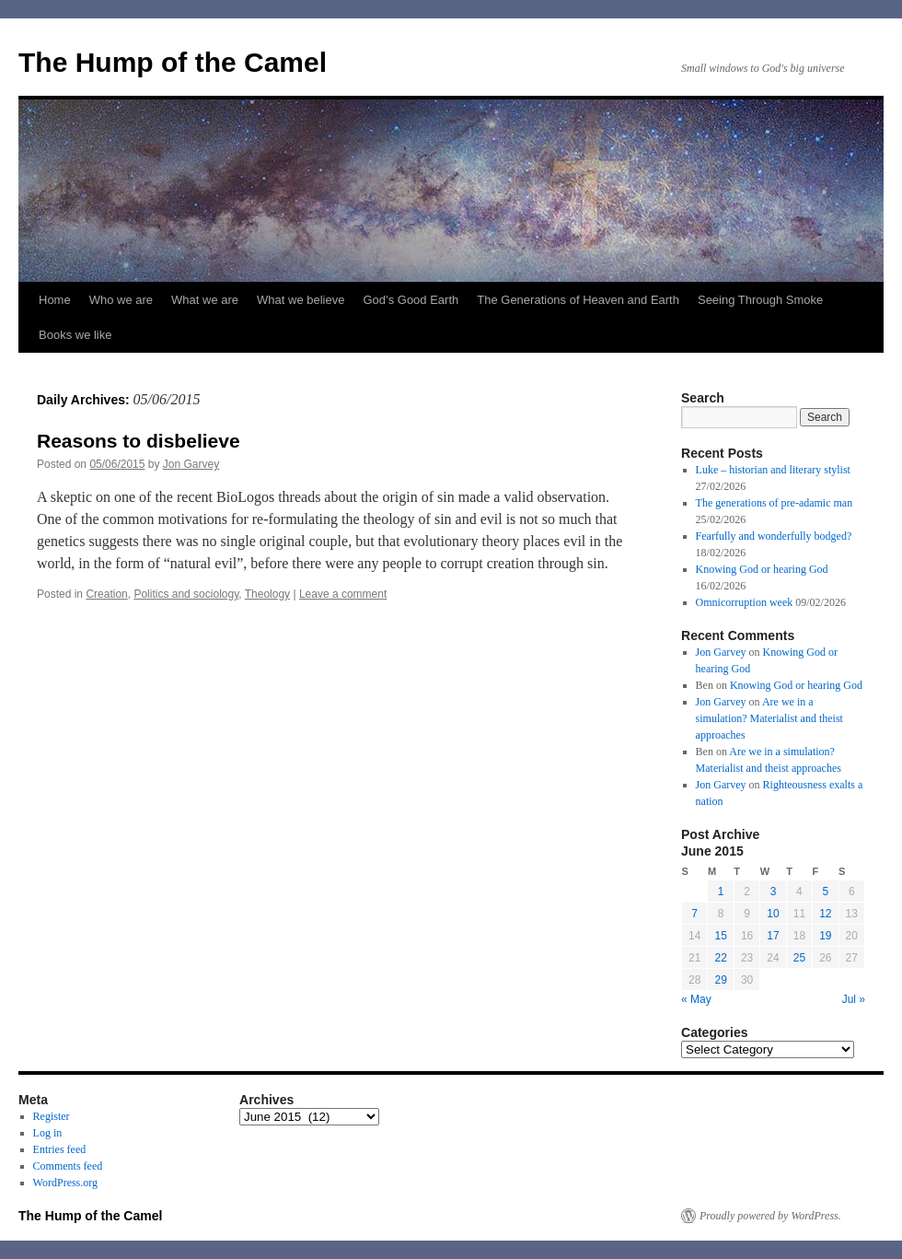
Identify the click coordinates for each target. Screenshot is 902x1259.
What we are (204, 300)
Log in (48, 1132)
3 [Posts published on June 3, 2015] (773, 891)
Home (55, 300)
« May (696, 999)
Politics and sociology (185, 594)
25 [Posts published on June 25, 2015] (799, 957)
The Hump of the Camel (172, 62)
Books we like (75, 335)
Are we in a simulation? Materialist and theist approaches (769, 718)
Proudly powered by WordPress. (770, 1215)
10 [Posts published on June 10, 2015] (773, 913)
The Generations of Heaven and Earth (578, 300)
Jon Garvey (191, 464)
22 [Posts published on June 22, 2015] (720, 957)
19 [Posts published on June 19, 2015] (825, 935)
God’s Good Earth (410, 300)
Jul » (853, 999)
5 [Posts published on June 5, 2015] (825, 891)
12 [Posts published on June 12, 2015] (825, 913)
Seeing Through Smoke (760, 300)
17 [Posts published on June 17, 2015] (773, 935)
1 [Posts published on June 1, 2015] (721, 891)
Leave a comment (343, 594)
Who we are (121, 300)
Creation (106, 594)
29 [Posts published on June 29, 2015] (720, 979)
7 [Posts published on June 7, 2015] (694, 913)
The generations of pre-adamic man (774, 502)
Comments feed (68, 1166)
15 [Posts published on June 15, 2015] (720, 935)
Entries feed (60, 1149)
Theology (267, 594)
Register (51, 1116)
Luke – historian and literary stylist (773, 469)
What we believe (300, 300)
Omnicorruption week (744, 602)
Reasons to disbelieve (138, 440)
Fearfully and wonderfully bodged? (774, 536)
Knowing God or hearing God (762, 569)
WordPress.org (65, 1182)
